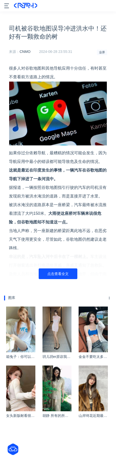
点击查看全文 (58, 274)
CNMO (25, 52)
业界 (102, 52)
